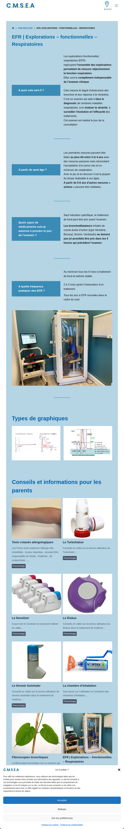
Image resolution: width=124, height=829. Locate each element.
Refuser (62, 814)
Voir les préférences (62, 823)
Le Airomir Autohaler (36, 661)
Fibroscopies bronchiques (36, 733)
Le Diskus (87, 594)
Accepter (62, 805)
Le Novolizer (36, 594)
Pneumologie (19, 566)
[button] (119, 775)
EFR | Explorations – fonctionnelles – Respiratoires (87, 733)
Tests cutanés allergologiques (36, 518)
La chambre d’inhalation (87, 661)
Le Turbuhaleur (87, 518)
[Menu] (116, 5)
